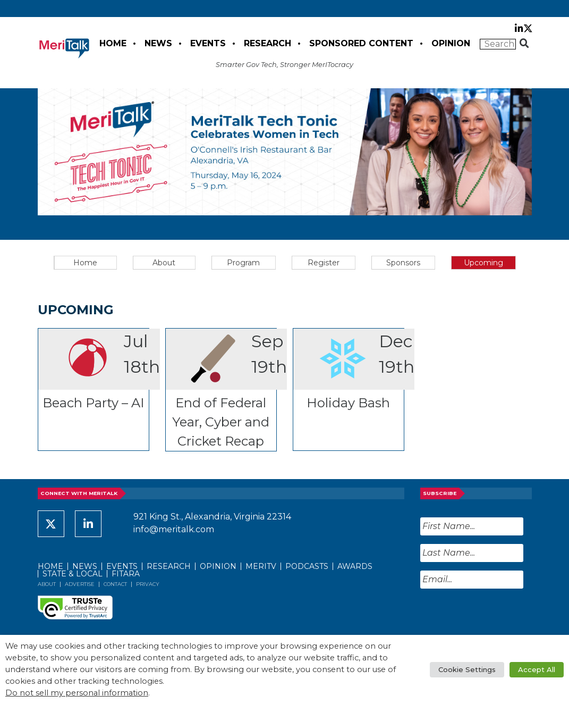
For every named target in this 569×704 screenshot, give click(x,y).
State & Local (73, 574)
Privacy (147, 584)
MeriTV (260, 566)
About (163, 262)
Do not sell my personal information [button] (76, 693)
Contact (115, 584)
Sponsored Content (361, 43)
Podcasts (306, 566)
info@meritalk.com (173, 529)
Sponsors (403, 262)
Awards (354, 566)
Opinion (450, 43)
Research (267, 43)
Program (243, 262)
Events (208, 43)
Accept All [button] (536, 669)
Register (323, 262)
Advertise (80, 584)
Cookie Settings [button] (467, 669)
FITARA (126, 574)
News (158, 43)
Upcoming (483, 262)
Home (112, 43)
